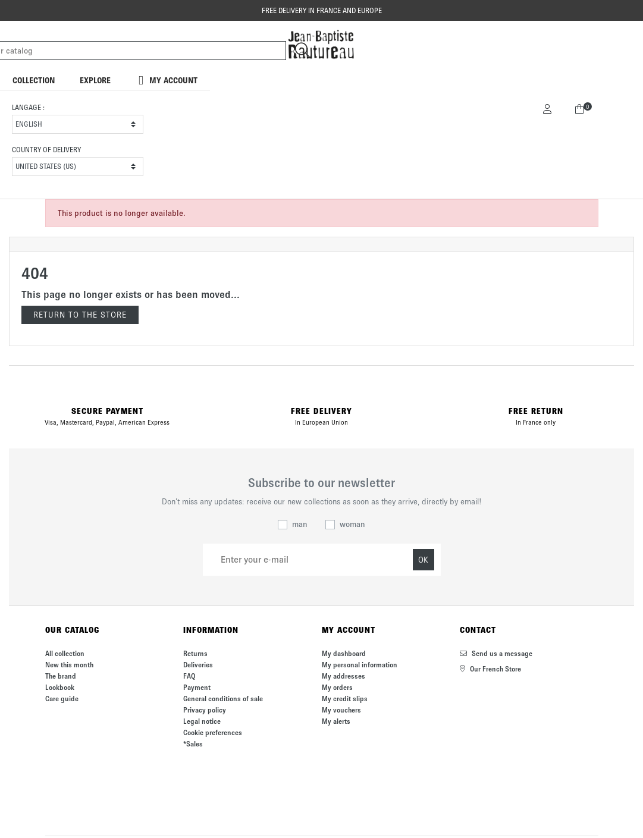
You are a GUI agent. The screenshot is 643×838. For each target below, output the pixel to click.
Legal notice (202, 721)
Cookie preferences (212, 732)
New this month (69, 664)
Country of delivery (46, 149)
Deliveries (198, 664)
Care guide (62, 698)
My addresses (343, 676)
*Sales (193, 744)
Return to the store (80, 314)
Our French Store (490, 669)
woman (352, 524)
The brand (60, 676)
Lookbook (59, 687)
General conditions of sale (223, 698)
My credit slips (345, 698)
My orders (337, 687)
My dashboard (344, 653)
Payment (197, 687)
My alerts (336, 721)
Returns (195, 653)
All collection (64, 653)
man (300, 524)
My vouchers (341, 710)
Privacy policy (204, 710)
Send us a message (496, 653)
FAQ (189, 676)
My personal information (359, 664)
